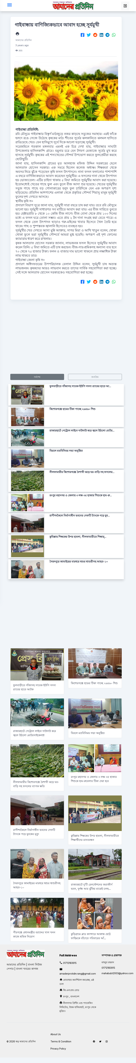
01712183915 (70, 963)
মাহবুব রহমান (108, 962)
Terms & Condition (60, 1041)
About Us (55, 1034)
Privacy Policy (58, 1048)
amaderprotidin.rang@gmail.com (77, 973)
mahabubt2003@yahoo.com (117, 973)
